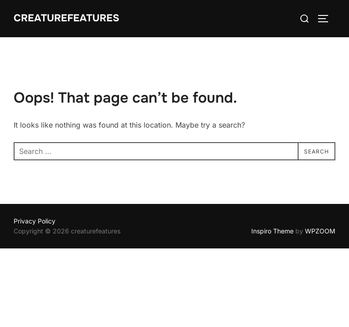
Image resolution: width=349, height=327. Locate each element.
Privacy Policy (34, 221)
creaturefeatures (67, 18)
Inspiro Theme (272, 231)
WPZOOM (320, 231)
